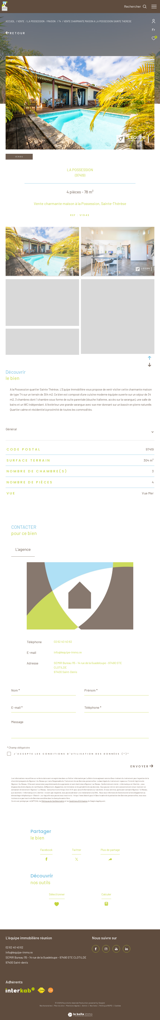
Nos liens (93, 1005)
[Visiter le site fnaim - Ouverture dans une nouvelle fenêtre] (41, 990)
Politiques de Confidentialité (52, 801)
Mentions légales (73, 1005)
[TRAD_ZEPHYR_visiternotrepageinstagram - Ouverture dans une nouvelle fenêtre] (106, 949)
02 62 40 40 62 (63, 641)
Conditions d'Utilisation (78, 801)
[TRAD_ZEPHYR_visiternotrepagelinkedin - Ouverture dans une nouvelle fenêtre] (126, 949)
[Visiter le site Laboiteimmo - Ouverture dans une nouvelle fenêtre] (80, 1012)
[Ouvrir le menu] (154, 6)
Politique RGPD (105, 1005)
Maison (51, 21)
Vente (21, 21)
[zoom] (42, 274)
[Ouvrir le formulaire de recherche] (135, 6)
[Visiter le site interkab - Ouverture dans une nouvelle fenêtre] (20, 990)
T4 (60, 21)
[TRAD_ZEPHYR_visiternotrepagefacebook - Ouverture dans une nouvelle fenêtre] (95, 949)
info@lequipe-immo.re (68, 652)
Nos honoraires (46, 1005)
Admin (85, 1005)
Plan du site (59, 1005)
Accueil (10, 21)
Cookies (117, 1006)
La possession (35, 21)
